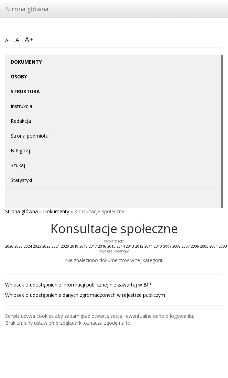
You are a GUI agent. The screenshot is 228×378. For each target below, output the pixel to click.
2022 (46, 246)
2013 (130, 246)
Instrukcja (21, 106)
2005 (204, 246)
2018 (83, 246)
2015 (111, 246)
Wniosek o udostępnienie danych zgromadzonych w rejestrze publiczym (85, 295)
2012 (139, 246)
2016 (102, 246)
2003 (223, 246)
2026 (9, 246)
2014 (121, 246)
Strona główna (27, 9)
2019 (74, 246)
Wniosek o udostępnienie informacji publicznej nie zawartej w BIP (78, 284)
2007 (186, 246)
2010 (158, 246)
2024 (28, 246)
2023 (37, 246)
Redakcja (21, 121)
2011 (148, 246)
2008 (176, 246)
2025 (18, 246)
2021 (56, 246)
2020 (65, 246)
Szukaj (18, 165)
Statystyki (21, 180)
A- (7, 40)
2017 (93, 246)
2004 (213, 246)
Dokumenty (56, 211)
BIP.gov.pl (22, 150)
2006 (195, 246)
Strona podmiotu (29, 135)
